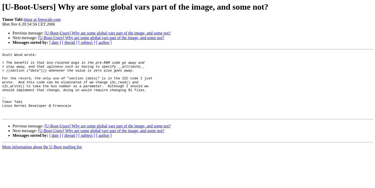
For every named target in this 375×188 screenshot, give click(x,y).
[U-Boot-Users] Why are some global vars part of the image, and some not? (108, 33)
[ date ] (55, 42)
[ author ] (104, 42)
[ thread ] (69, 42)
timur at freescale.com (42, 19)
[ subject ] (86, 42)
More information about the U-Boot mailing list (42, 159)
